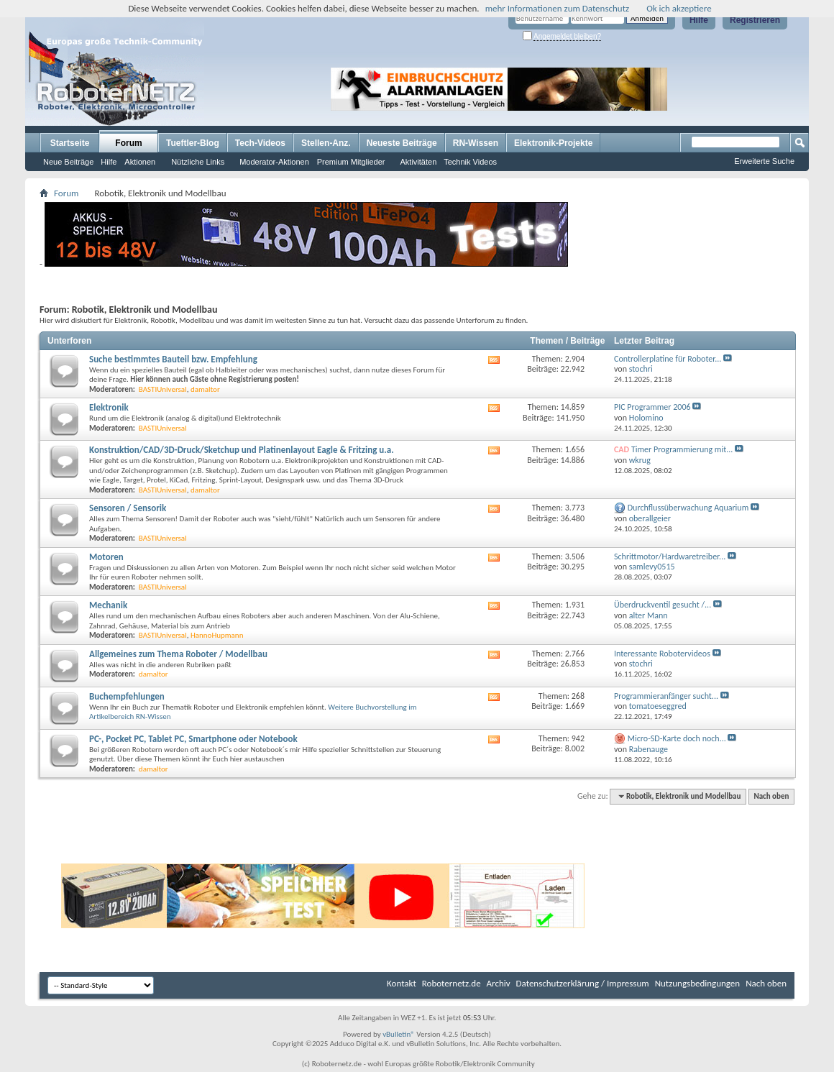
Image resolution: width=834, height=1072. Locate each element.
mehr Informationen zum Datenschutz (557, 8)
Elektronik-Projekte (553, 143)
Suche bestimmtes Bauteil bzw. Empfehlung (173, 359)
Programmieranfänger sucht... (666, 696)
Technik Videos (470, 161)
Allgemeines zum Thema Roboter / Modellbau (178, 654)
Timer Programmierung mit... (682, 449)
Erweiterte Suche (764, 161)
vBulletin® (398, 1034)
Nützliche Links (197, 161)
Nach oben (771, 796)
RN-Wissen (475, 143)
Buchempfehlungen (127, 696)
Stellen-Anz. (326, 143)
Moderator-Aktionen (274, 161)
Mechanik (108, 605)
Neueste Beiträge (402, 143)
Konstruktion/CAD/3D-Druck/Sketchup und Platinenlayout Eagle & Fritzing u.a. (241, 449)
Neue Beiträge (68, 161)
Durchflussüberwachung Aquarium (688, 508)
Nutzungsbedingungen (698, 983)
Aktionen (139, 161)
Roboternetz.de (451, 983)
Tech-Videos (260, 143)
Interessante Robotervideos (662, 654)
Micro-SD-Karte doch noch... (677, 738)
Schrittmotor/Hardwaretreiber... (669, 556)
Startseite (70, 143)
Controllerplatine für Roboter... (667, 359)
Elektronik (109, 407)
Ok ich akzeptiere (678, 8)
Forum (128, 143)
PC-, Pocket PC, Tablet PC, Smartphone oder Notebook (193, 738)
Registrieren (755, 20)
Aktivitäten (418, 161)
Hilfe (698, 20)
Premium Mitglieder (351, 161)
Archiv (498, 983)
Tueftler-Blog (192, 143)
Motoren (106, 556)
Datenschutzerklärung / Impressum (582, 983)
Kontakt (401, 983)
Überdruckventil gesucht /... (662, 605)
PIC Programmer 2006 (652, 407)
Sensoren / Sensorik (127, 508)
